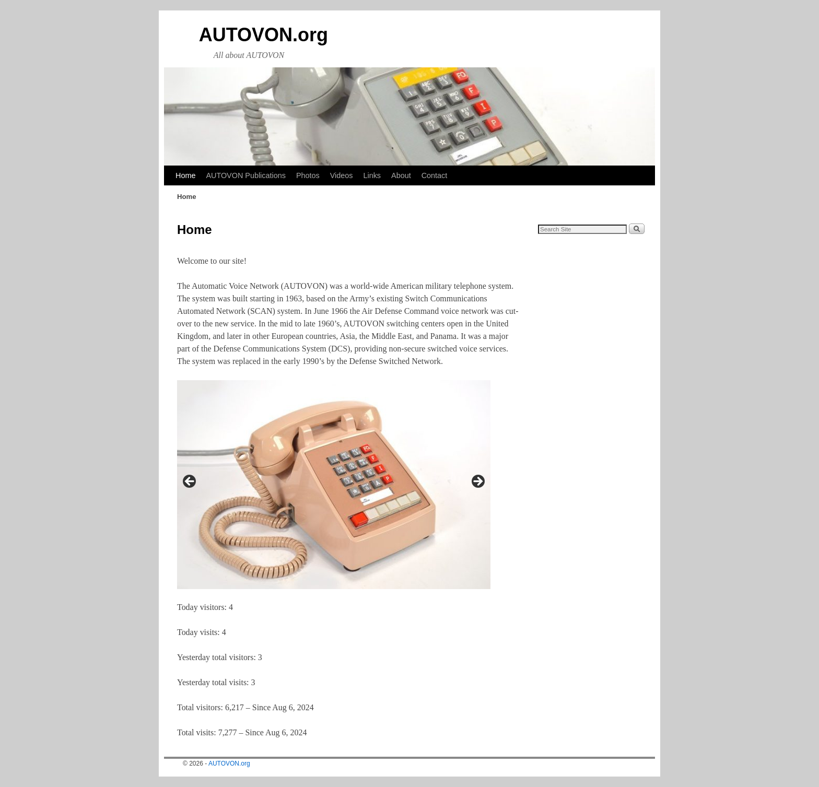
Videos (341, 175)
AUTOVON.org (263, 34)
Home (185, 175)
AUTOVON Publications (246, 175)
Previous (190, 482)
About (401, 175)
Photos (308, 175)
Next (477, 482)
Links (372, 175)
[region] (333, 484)
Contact (435, 175)
